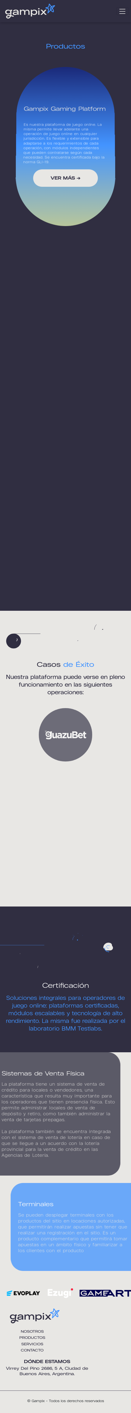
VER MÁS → (65, 178)
